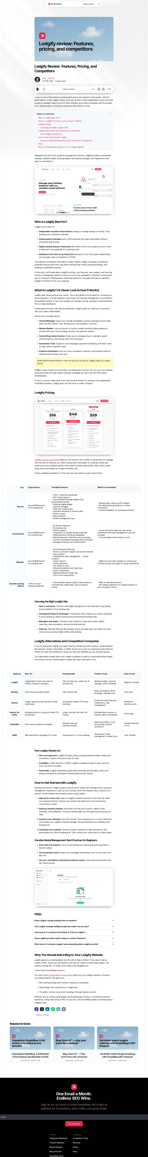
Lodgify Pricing (44, 124)
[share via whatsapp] (53, 1009)
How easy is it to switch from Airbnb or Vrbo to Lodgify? (60, 932)
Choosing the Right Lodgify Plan (54, 127)
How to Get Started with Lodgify (52, 137)
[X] (90, 1130)
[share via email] (64, 1009)
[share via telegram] (58, 1009)
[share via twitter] (42, 1009)
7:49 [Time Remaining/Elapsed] (109, 89)
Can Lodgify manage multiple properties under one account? (62, 926)
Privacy (77, 1135)
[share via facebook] (36, 1009)
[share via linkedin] (47, 1009)
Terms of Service (66, 1135)
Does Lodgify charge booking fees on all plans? (56, 920)
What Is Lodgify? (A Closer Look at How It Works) (60, 121)
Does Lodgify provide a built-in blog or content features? (60, 938)
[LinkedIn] (81, 1130)
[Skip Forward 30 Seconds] (103, 89)
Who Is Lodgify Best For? (49, 118)
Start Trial (85, 1135)
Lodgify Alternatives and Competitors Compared (59, 131)
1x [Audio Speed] (93, 89)
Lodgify (38, 97)
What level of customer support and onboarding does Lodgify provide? (66, 944)
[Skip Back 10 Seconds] (99, 89)
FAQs (40, 144)
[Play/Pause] (38, 89)
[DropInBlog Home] (32, 4)
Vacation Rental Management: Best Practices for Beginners (66, 140)
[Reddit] (94, 1130)
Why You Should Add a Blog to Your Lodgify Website (61, 147)
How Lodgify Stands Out (51, 134)
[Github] (103, 1130)
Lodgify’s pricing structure (46, 460)
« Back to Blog (42, 1015)
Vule (44, 78)
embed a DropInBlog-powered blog (57, 975)
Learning (51, 78)
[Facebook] (85, 1130)
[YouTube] (99, 1130)
